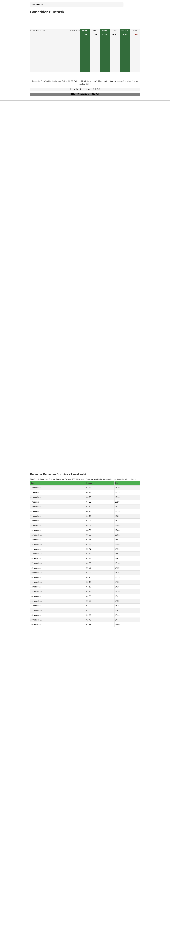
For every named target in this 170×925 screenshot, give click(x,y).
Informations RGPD (38, 518)
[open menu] (166, 4)
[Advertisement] (55, 52)
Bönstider (44, 513)
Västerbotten (37, 4)
